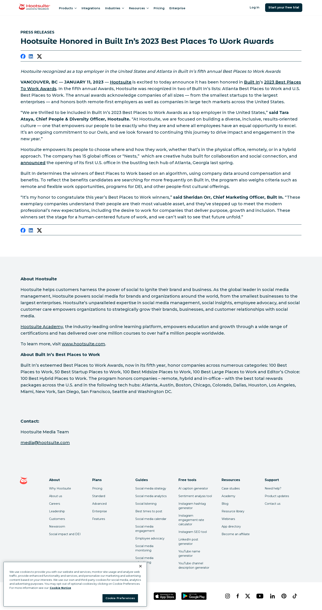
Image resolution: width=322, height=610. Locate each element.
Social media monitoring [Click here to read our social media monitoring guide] (144, 548)
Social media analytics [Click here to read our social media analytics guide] (151, 496)
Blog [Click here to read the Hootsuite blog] (225, 504)
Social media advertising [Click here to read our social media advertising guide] (144, 560)
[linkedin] (31, 57)
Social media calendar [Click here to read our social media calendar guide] (150, 519)
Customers (57, 519)
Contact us (272, 504)
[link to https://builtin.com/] (252, 82)
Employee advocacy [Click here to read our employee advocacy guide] (149, 538)
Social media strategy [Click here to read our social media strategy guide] (150, 488)
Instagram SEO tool (192, 532)
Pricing (159, 8)
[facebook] (23, 57)
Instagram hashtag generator (192, 506)
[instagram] (227, 596)
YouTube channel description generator (193, 565)
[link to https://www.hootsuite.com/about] (120, 82)
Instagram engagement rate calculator (191, 520)
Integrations (91, 8)
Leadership (57, 511)
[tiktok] (294, 596)
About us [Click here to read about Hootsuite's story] (55, 496)
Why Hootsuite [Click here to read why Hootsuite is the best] (60, 488)
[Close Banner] (140, 566)
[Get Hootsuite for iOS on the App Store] (165, 596)
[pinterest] (284, 596)
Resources (139, 8)
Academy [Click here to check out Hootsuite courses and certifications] (228, 496)
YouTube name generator (189, 554)
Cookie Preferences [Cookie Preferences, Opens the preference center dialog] (120, 598)
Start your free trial (283, 7)
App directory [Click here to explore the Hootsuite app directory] (231, 526)
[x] (247, 596)
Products (68, 8)
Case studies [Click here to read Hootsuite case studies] (231, 488)
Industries (114, 8)
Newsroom (57, 526)
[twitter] (39, 57)
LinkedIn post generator (188, 542)
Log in (254, 7)
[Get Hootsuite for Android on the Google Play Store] (194, 596)
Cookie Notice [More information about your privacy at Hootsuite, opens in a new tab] (60, 587)
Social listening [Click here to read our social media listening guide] (145, 504)
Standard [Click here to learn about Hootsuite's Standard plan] (98, 496)
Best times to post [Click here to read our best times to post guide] (148, 511)
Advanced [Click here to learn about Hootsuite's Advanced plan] (99, 504)
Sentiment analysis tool (195, 496)
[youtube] (260, 596)
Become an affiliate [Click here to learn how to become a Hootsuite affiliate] (236, 534)
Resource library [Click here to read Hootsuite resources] (233, 511)
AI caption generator (193, 488)
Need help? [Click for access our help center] (273, 488)
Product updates (277, 496)
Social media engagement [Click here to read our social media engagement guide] (145, 529)
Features (98, 519)
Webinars (228, 519)
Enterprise (177, 8)
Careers (54, 504)
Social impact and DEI (65, 534)
